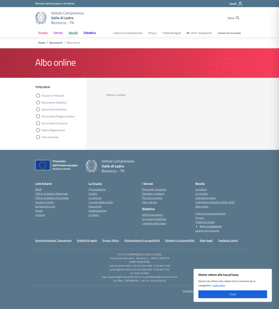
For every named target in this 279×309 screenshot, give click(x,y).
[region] (233, 285)
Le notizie (201, 189)
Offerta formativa (152, 215)
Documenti (95, 206)
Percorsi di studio (152, 198)
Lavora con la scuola (229, 33)
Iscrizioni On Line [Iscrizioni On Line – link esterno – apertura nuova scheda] (45, 206)
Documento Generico (54, 109)
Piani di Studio (50, 137)
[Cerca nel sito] (233, 18)
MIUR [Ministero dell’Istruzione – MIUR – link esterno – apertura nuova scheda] (38, 189)
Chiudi (233, 294)
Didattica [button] (90, 32)
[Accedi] (236, 3)
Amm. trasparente (201, 33)
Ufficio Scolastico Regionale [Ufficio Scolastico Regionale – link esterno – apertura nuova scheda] (51, 193)
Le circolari (201, 193)
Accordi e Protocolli (53, 95)
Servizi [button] (58, 32)
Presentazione (97, 189)
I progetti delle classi (154, 223)
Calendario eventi (205, 198)
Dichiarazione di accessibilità (142, 240)
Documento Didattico (54, 102)
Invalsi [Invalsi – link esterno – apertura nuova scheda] (39, 210)
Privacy (152, 33)
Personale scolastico (154, 189)
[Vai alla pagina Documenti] (55, 42)
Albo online (202, 206)
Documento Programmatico (58, 116)
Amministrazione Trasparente (53, 240)
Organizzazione (98, 210)
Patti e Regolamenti (53, 130)
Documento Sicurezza (54, 123)
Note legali (206, 240)
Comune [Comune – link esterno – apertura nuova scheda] (40, 215)
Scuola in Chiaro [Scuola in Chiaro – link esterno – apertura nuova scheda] (44, 202)
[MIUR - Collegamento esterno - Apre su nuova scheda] (54, 3)
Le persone (95, 198)
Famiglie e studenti (153, 193)
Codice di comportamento (127, 33)
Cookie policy (218, 285)
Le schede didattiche (154, 219)
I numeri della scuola (101, 202)
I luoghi (93, 193)
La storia (94, 215)
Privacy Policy (110, 240)
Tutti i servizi (149, 202)
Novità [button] (73, 32)
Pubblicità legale (172, 33)
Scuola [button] (43, 32)
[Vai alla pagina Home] (41, 42)
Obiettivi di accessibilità (179, 240)
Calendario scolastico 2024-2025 (215, 202)
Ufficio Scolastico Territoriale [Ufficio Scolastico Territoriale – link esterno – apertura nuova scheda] (52, 198)
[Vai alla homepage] (41, 18)
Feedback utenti (228, 240)
